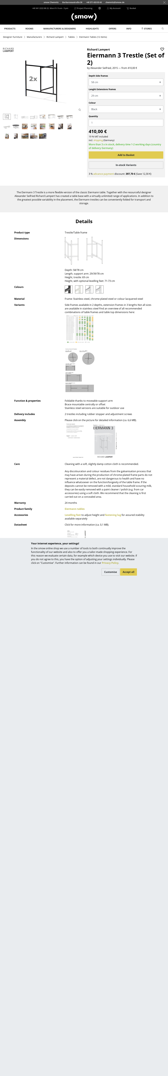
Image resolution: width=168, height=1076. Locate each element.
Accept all (128, 572)
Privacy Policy (110, 563)
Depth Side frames (98, 75)
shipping (98, 140)
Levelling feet (73, 515)
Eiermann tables (75, 509)
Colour (92, 102)
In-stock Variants (126, 165)
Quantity (93, 116)
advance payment (103, 173)
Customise (110, 572)
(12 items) (93, 36)
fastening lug (113, 515)
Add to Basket (126, 155)
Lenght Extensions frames (102, 89)
